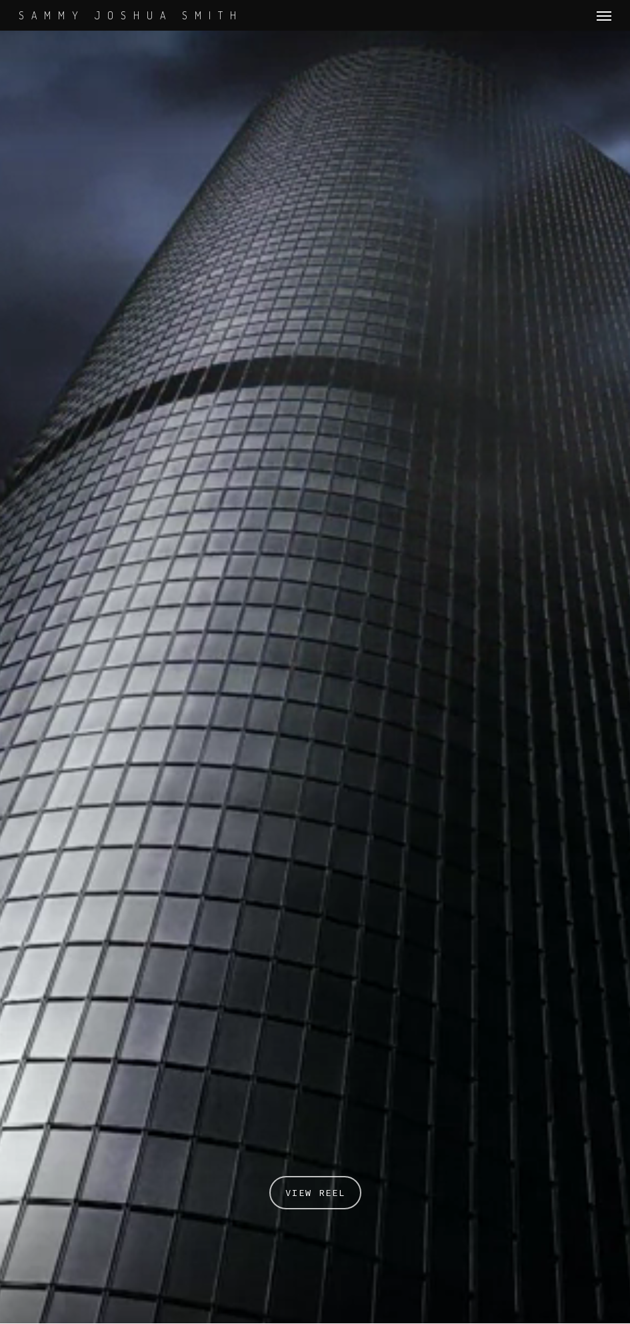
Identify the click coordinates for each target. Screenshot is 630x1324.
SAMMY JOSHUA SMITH (131, 15)
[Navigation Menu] (604, 15)
